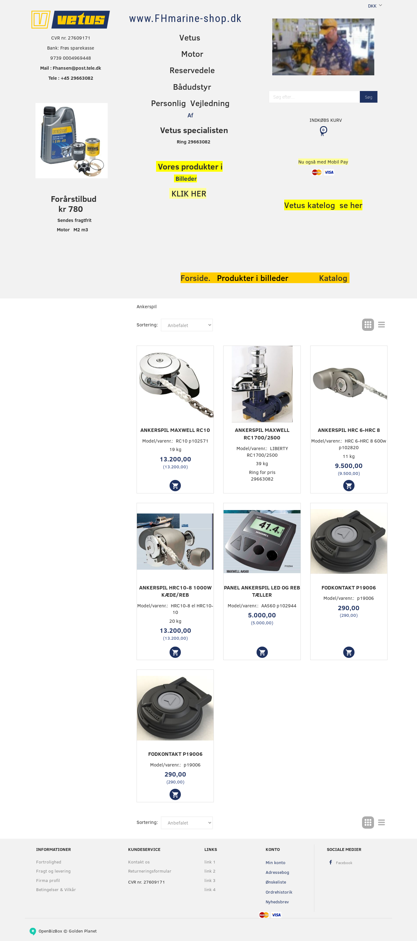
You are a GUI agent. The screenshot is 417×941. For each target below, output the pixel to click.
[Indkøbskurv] (323, 134)
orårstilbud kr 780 (76, 203)
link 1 (210, 862)
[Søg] (369, 97)
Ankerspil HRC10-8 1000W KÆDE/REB (175, 591)
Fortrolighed (48, 862)
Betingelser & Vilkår (56, 889)
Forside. (195, 277)
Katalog (334, 277)
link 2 (209, 871)
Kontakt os (139, 862)
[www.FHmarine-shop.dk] (185, 18)
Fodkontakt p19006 (349, 587)
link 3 (209, 880)
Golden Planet (83, 931)
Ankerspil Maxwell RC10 (175, 429)
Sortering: (147, 324)
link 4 (210, 889)
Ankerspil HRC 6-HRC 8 (349, 429)
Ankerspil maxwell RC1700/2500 (262, 433)
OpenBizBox (50, 931)
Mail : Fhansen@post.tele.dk (70, 68)
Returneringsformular (149, 871)
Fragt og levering (53, 871)
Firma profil (48, 880)
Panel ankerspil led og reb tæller (262, 591)
